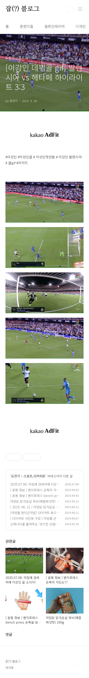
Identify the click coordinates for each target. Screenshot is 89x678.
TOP (80, 663)
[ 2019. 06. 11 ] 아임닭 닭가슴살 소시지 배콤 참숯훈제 (34, 509)
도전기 (15, 476)
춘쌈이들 (26, 26)
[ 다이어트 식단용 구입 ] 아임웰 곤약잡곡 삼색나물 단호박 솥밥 (34, 520)
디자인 (81, 26)
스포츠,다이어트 (34, 476)
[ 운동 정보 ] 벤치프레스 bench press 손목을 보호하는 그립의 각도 (34, 498)
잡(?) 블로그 (22, 9)
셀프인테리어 (54, 26)
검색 (70, 9)
